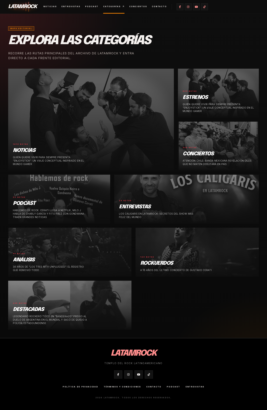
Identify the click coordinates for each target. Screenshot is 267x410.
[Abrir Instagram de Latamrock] (188, 6)
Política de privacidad (80, 386)
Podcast (91, 6)
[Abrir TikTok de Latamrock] (204, 6)
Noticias (50, 6)
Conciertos (138, 6)
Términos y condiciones (122, 386)
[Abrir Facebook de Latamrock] (180, 6)
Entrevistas (70, 6)
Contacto (159, 6)
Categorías (113, 6)
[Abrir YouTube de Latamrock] (196, 6)
